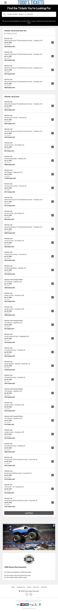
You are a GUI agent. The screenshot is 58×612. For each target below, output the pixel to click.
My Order (36, 587)
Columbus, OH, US (10, 33)
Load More (29, 513)
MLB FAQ (44, 587)
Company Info (20, 587)
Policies (29, 587)
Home (13, 587)
